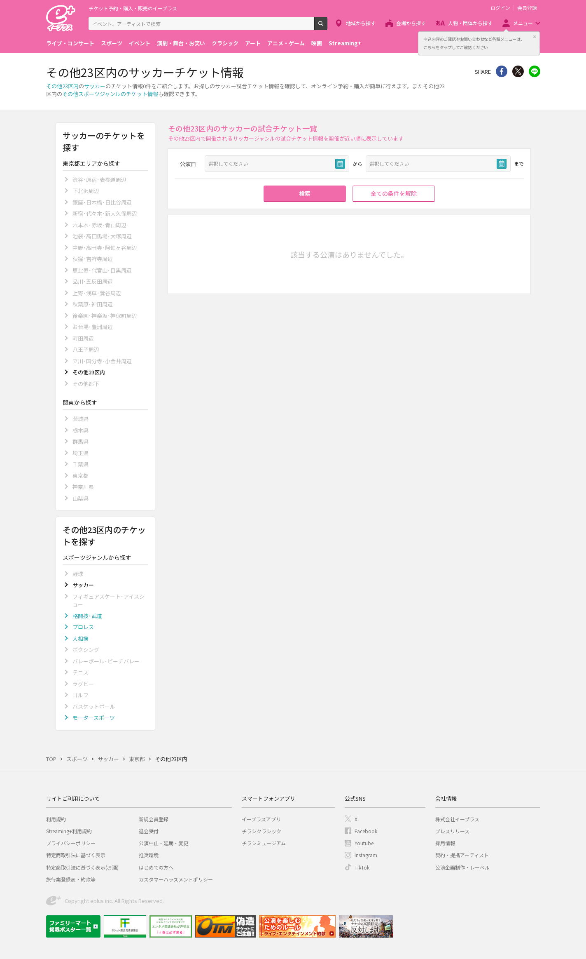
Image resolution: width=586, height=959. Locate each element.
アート (253, 43)
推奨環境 (149, 854)
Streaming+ (345, 43)
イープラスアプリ (261, 819)
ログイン (500, 8)
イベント (139, 43)
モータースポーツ (93, 718)
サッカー (94, 86)
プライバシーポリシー (71, 842)
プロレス (83, 627)
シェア (501, 71)
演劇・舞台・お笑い (181, 43)
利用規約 (56, 819)
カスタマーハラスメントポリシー (176, 879)
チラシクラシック (261, 830)
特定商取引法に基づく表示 (75, 854)
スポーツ (111, 43)
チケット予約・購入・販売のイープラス (133, 8)
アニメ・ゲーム (286, 43)
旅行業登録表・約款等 (71, 879)
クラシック (225, 43)
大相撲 (80, 638)
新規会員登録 (153, 819)
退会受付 (149, 830)
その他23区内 (62, 86)
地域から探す (361, 22)
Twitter (518, 71)
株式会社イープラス (457, 819)
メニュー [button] (523, 22)
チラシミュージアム (264, 842)
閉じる (534, 36)
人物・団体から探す (470, 22)
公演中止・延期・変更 (163, 842)
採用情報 (445, 842)
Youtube (364, 842)
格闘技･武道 (87, 616)
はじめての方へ (156, 867)
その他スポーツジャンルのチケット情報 (110, 94)
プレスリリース (452, 830)
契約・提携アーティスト (462, 854)
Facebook (366, 830)
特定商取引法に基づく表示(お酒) (82, 867)
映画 (316, 43)
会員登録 (527, 8)
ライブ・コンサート (70, 43)
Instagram (366, 854)
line (534, 71)
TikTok (362, 867)
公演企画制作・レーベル (462, 867)
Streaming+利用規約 (69, 830)
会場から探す (411, 22)
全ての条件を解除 (394, 193)
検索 (305, 193)
